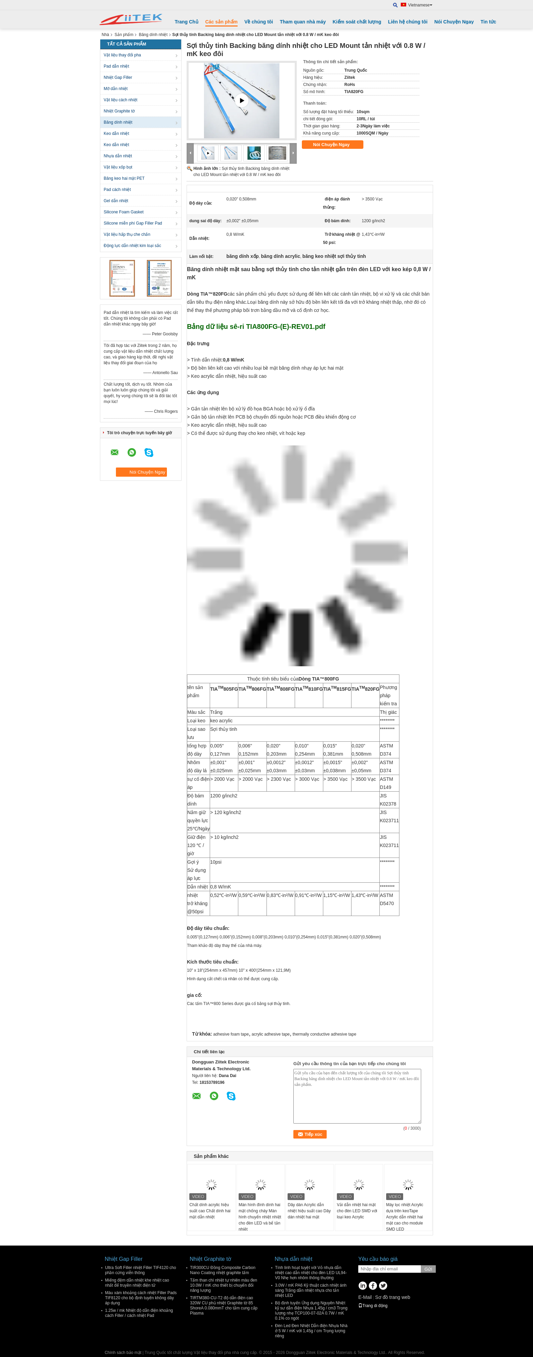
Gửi (428, 1269)
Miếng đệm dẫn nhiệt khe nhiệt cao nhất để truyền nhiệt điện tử (137, 1283)
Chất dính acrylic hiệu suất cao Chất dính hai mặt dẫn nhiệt (209, 1210)
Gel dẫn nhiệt (116, 200)
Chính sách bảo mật (123, 1352)
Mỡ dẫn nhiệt (115, 88)
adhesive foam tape (231, 1034)
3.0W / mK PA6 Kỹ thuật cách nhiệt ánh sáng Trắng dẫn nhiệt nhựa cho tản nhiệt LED (311, 1290)
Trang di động (373, 1305)
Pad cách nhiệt (117, 189)
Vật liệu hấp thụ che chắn (127, 234)
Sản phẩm (124, 34)
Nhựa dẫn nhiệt (118, 156)
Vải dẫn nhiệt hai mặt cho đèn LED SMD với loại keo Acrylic (357, 1210)
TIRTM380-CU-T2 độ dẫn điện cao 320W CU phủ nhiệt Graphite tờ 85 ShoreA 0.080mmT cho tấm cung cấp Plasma (224, 1306)
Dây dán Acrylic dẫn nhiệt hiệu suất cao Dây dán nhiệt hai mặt (309, 1210)
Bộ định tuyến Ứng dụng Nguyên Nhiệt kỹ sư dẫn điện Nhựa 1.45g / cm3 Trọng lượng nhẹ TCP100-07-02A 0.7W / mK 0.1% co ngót (311, 1311)
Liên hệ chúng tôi (408, 21)
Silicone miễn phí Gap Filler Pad (133, 223)
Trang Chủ (187, 21)
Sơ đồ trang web (392, 1297)
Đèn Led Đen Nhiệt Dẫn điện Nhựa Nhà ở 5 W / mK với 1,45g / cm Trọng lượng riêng (311, 1330)
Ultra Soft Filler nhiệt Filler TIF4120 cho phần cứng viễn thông (140, 1270)
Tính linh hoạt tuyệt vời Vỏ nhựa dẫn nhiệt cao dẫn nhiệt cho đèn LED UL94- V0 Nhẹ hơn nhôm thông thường (311, 1272)
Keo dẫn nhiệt (116, 133)
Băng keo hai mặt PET (124, 178)
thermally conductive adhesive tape (324, 1034)
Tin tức (488, 21)
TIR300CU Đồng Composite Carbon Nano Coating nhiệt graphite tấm (222, 1270)
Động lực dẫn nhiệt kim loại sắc (132, 245)
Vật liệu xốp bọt (118, 167)
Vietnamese (420, 5)
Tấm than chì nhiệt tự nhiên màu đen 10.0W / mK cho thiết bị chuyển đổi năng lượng (223, 1285)
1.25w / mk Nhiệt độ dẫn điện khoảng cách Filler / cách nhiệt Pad (139, 1313)
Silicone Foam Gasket (123, 212)
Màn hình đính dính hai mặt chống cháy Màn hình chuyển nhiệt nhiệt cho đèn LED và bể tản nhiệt (260, 1217)
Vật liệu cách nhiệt (120, 100)
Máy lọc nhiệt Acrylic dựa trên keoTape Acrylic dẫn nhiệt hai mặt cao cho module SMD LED (404, 1217)
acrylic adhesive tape (271, 1034)
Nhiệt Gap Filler (118, 77)
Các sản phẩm (221, 21)
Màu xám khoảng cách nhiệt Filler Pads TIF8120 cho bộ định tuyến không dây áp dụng (141, 1297)
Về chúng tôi (258, 21)
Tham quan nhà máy (303, 21)
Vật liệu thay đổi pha (122, 55)
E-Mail (365, 1297)
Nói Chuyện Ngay (454, 21)
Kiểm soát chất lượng (357, 21)
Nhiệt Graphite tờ (119, 111)
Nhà (105, 34)
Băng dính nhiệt (153, 34)
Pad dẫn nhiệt (116, 66)
